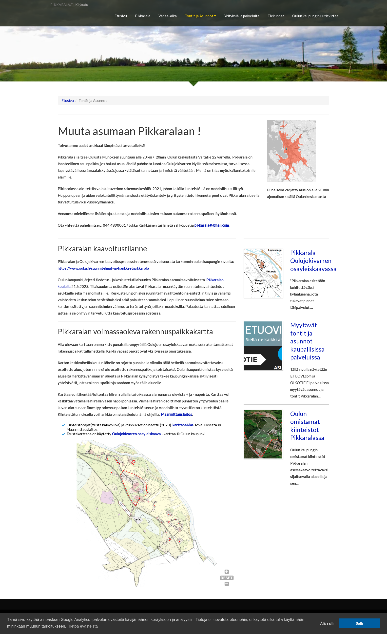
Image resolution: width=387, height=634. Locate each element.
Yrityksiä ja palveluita (241, 16)
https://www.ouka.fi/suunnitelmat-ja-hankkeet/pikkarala (103, 268)
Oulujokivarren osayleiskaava (136, 434)
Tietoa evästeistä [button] (83, 626)
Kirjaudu (81, 4)
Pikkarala (142, 16)
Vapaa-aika (167, 16)
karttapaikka (183, 425)
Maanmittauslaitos (176, 414)
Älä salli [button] (326, 623)
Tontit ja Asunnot (200, 16)
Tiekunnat (276, 16)
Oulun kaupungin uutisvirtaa (315, 16)
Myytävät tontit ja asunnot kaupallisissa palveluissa (307, 341)
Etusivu (121, 16)
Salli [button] (359, 623)
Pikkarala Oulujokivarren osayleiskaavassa (313, 260)
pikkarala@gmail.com (211, 225)
